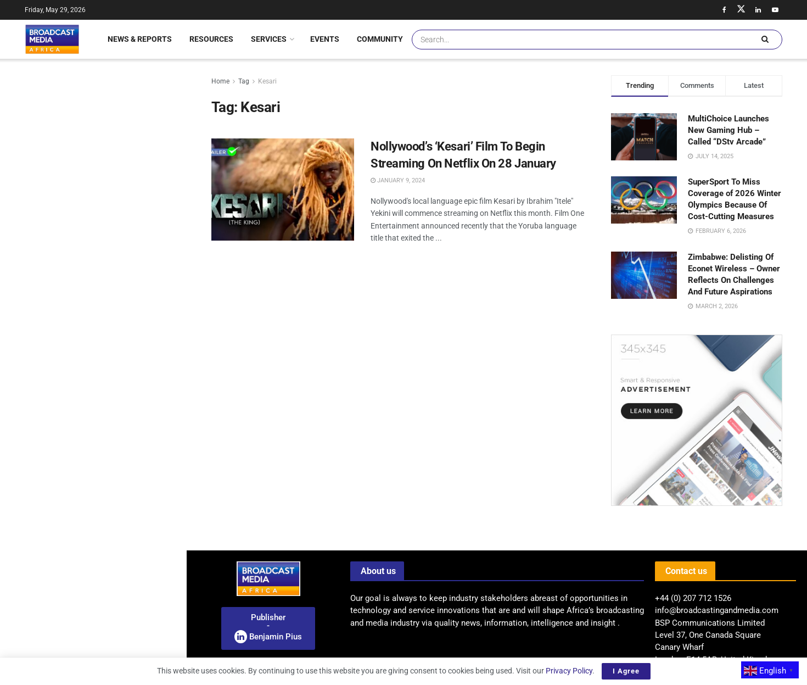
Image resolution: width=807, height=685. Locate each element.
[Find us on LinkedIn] (758, 10)
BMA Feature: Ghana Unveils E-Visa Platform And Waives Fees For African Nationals (117, 511)
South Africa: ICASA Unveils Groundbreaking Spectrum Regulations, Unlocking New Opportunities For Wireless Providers (105, 193)
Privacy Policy (569, 670)
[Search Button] (765, 39)
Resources (211, 39)
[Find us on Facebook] (724, 10)
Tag (243, 81)
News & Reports (140, 39)
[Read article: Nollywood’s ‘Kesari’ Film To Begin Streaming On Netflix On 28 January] (282, 189)
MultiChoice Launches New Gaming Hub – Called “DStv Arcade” (728, 130)
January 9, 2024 (398, 180)
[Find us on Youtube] (775, 10)
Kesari (267, 81)
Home (220, 81)
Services (269, 39)
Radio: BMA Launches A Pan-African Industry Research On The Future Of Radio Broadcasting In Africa (88, 112)
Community (380, 39)
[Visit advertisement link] (93, 468)
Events (324, 39)
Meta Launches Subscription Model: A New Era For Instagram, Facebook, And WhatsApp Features (117, 410)
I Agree (626, 671)
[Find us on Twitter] (741, 10)
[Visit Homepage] (52, 39)
